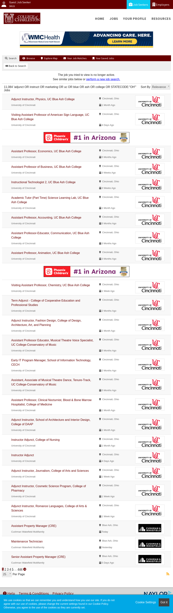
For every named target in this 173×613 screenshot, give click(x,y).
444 (20, 569)
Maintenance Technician (27, 541)
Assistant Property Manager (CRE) (33, 525)
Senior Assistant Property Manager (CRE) (38, 556)
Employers (160, 4)
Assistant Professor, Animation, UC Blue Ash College (45, 252)
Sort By (145, 86)
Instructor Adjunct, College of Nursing (35, 439)
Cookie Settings (145, 602)
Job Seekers (138, 4)
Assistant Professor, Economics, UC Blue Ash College (46, 151)
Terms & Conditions (34, 593)
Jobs (114, 18)
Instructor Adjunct (22, 455)
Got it (164, 602)
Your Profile (134, 18)
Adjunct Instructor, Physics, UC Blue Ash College (43, 99)
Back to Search (15, 65)
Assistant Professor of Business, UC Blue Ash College (46, 166)
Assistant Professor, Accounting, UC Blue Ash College (46, 217)
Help (9, 593)
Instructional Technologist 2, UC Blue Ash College (43, 182)
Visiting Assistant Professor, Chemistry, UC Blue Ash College (50, 285)
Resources (161, 18)
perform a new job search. (103, 79)
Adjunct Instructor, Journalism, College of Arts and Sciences (50, 470)
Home (99, 18)
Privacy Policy (62, 593)
